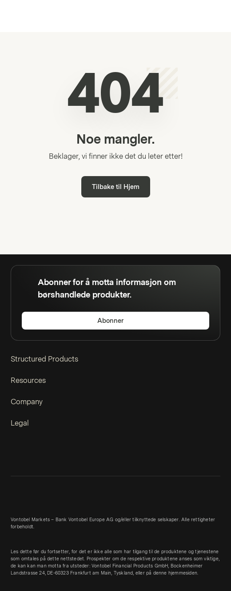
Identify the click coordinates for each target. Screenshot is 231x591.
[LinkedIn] (16, 456)
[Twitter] (30, 456)
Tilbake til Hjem (115, 187)
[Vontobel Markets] (35, 16)
